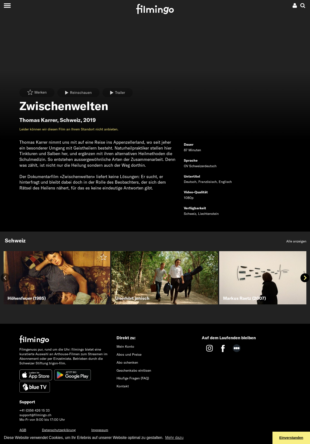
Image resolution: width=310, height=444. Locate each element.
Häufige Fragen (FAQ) (132, 378)
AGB (22, 430)
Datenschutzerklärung (59, 430)
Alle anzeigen (296, 241)
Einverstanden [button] (291, 438)
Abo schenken (127, 362)
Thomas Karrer (38, 120)
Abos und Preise (128, 354)
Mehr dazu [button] (174, 438)
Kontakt (122, 386)
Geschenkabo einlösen (133, 370)
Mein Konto (125, 346)
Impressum (99, 430)
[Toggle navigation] (7, 5)
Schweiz (70, 120)
